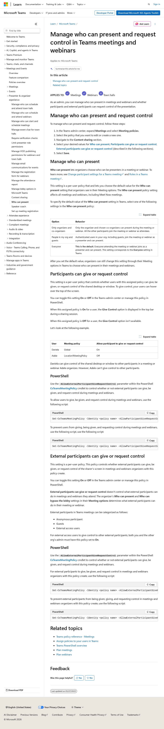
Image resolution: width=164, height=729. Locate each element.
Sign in (156, 4)
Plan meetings (64, 650)
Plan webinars (64, 654)
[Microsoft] (6, 4)
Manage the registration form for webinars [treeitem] (23, 173)
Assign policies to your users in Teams (77, 641)
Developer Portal (105, 12)
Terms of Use (117, 714)
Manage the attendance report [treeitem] (23, 182)
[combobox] (22, 30)
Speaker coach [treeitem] (19, 206)
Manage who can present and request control (75, 80)
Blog (43, 714)
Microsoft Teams (67, 23)
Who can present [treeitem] (20, 201)
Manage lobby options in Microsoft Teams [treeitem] (24, 190)
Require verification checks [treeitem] (25, 138)
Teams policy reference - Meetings (75, 636)
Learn (53, 23)
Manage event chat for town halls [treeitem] (26, 131)
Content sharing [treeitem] (19, 197)
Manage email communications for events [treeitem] (25, 165)
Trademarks (132, 714)
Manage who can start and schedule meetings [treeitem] (25, 123)
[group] (104, 418)
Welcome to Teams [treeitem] (15, 36)
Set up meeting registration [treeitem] (25, 211)
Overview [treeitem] (13, 73)
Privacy (70, 714)
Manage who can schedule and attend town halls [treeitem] (25, 106)
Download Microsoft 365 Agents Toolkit (138, 12)
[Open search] (149, 4)
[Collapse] (36, 24)
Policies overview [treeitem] (17, 82)
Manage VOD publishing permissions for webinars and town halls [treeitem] (26, 155)
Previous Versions (29, 714)
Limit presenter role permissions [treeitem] (21, 144)
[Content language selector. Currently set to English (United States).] (18, 707)
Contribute (57, 714)
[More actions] (155, 24)
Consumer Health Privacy (92, 714)
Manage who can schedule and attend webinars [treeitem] (25, 114)
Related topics (60, 85)
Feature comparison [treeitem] (19, 77)
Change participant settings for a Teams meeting (94, 174)
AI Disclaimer (10, 714)
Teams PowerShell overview (71, 645)
